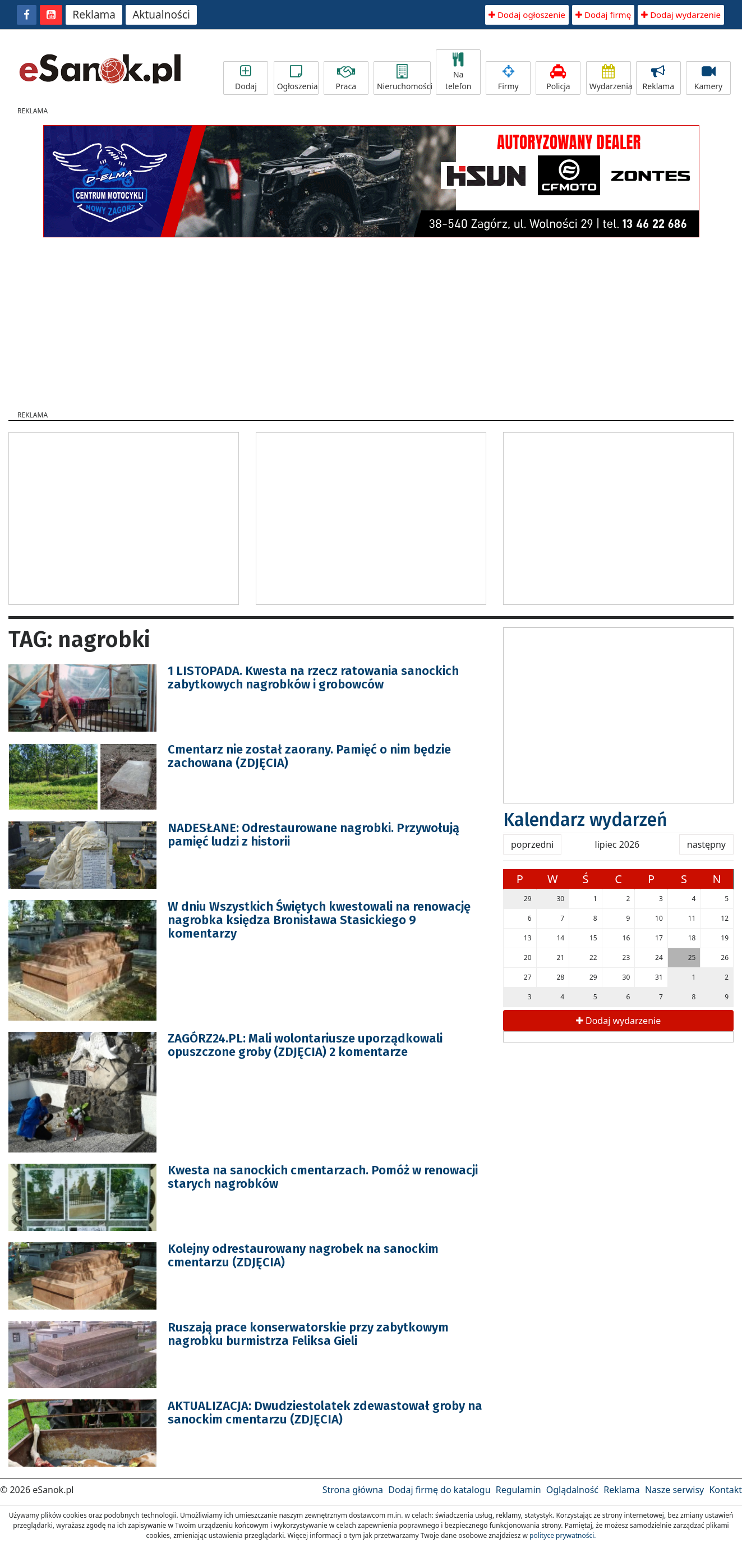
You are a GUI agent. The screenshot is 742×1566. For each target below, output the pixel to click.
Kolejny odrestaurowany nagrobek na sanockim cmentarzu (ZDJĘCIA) (303, 1255)
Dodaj (246, 78)
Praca (346, 78)
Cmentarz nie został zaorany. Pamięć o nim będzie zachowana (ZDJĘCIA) (309, 756)
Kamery (708, 78)
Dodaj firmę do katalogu (439, 1490)
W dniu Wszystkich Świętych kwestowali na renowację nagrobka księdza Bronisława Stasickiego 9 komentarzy (319, 920)
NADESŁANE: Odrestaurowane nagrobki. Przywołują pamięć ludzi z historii (313, 834)
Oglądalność (572, 1490)
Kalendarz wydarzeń (585, 819)
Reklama (94, 14)
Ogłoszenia (297, 78)
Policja (558, 78)
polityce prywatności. (562, 1535)
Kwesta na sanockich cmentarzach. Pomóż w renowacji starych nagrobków (323, 1177)
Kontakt (725, 1490)
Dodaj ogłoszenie (526, 14)
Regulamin (518, 1490)
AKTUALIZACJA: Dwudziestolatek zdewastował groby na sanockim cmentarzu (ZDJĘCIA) (325, 1412)
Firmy (508, 78)
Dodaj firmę (603, 14)
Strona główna (352, 1490)
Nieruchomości (404, 78)
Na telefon (458, 72)
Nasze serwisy (674, 1490)
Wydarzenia (610, 78)
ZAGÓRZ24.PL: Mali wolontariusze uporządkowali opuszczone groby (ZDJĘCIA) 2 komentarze (305, 1045)
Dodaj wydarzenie (681, 14)
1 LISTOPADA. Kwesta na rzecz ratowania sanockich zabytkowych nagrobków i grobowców (313, 677)
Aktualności (161, 14)
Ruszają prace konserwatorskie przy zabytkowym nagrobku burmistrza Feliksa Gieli (308, 1334)
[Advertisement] (371, 320)
